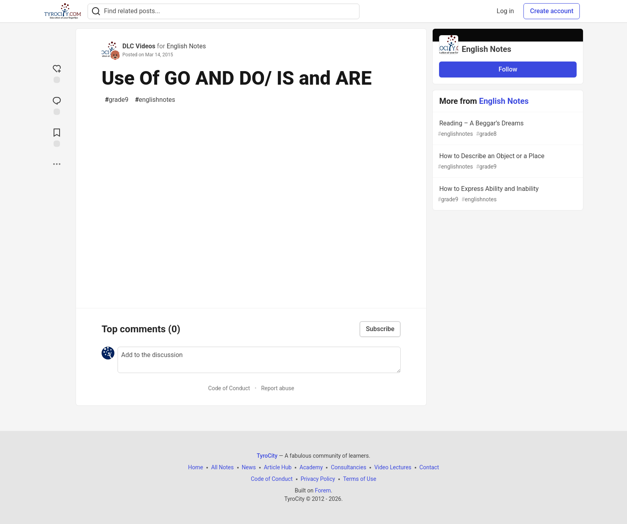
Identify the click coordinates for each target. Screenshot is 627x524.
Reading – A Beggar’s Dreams (507, 128)
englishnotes (155, 100)
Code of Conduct (229, 388)
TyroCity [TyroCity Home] (267, 456)
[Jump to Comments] (57, 105)
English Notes (186, 46)
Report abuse (277, 388)
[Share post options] (57, 164)
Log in (505, 11)
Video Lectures (392, 467)
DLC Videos (139, 46)
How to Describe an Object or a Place (507, 161)
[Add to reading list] (57, 137)
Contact (429, 467)
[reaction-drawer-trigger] (56, 73)
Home (195, 467)
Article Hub (278, 467)
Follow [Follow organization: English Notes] (508, 69)
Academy (311, 467)
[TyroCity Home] (62, 11)
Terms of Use (359, 479)
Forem (323, 490)
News (249, 467)
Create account (551, 11)
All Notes (222, 467)
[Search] (96, 11)
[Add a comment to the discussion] (259, 360)
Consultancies (348, 467)
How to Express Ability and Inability (507, 194)
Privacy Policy (318, 479)
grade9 (116, 100)
